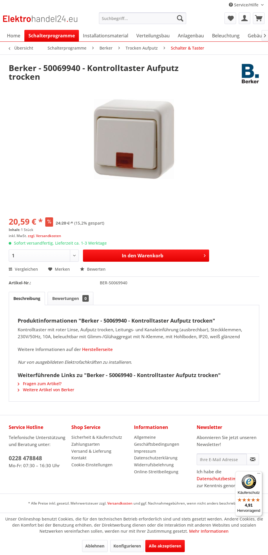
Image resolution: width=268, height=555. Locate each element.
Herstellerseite (97, 349)
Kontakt (78, 458)
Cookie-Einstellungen (92, 464)
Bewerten (93, 269)
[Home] (13, 35)
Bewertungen (70, 298)
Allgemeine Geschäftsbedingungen (156, 440)
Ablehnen (94, 546)
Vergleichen (23, 269)
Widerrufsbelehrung (154, 464)
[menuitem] (142, 18)
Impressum (145, 451)
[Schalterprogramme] (51, 35)
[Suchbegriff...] (142, 18)
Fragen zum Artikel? (39, 383)
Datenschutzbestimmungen (225, 478)
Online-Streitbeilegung (156, 471)
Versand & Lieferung (91, 451)
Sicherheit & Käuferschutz (96, 437)
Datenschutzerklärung (156, 458)
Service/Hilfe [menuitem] (244, 5)
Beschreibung (26, 298)
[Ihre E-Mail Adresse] (222, 459)
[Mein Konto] (244, 18)
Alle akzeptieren (165, 546)
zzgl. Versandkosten (44, 235)
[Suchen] (180, 18)
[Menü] (258, 474)
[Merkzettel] (230, 18)
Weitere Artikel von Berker (46, 389)
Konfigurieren (127, 546)
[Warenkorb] (259, 18)
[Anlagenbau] (191, 35)
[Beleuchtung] (226, 35)
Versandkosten (120, 503)
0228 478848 (25, 458)
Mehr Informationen (209, 531)
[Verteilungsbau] (153, 35)
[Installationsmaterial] (105, 35)
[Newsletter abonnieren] (253, 459)
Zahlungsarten (85, 444)
